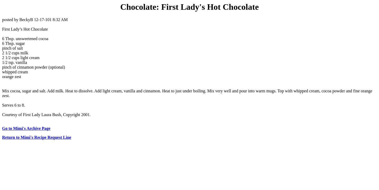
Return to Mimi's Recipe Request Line (36, 137)
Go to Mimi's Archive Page (26, 128)
